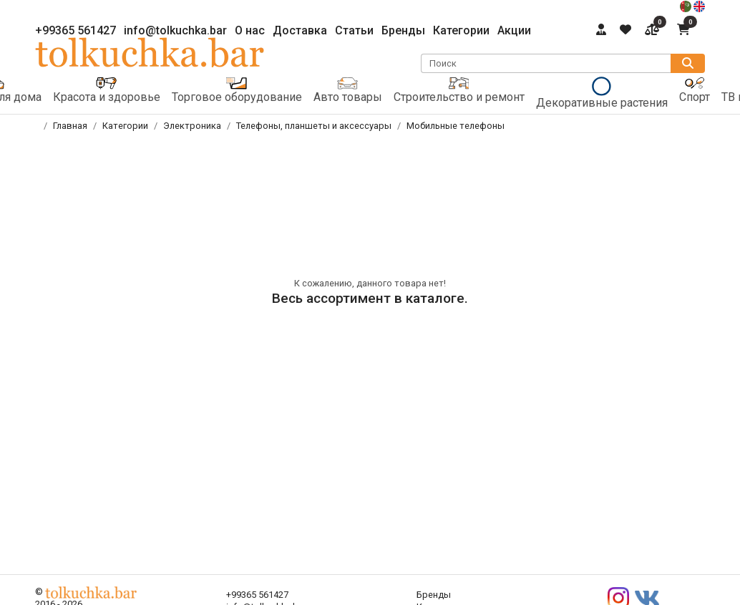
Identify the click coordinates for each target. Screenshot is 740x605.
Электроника (192, 125)
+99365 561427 (75, 30)
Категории (461, 30)
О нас (250, 30)
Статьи (354, 30)
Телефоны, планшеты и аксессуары (313, 125)
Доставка (300, 30)
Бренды (403, 30)
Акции (514, 30)
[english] (699, 5)
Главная (70, 125)
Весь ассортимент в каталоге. (370, 298)
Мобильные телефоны (455, 125)
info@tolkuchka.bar (175, 30)
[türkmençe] (686, 5)
